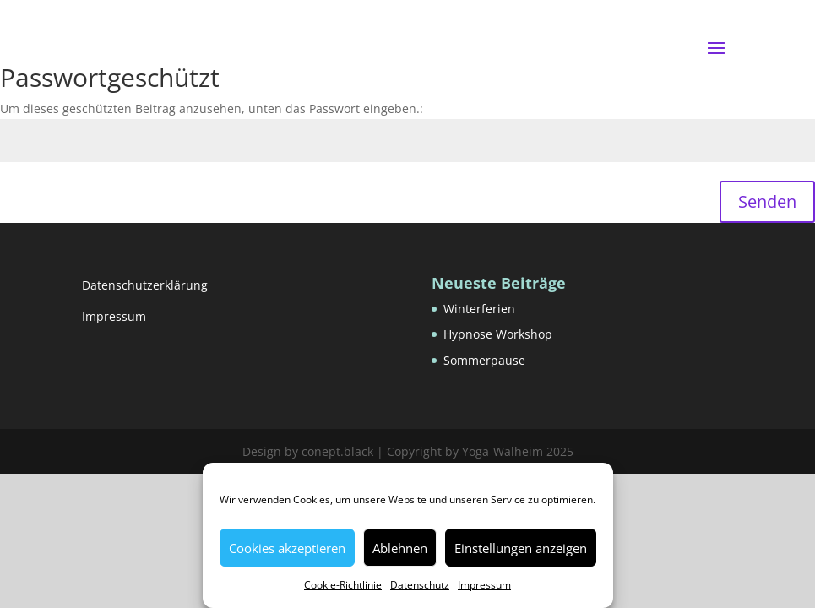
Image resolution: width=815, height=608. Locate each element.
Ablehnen (399, 548)
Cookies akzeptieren (287, 548)
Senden (767, 201)
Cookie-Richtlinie (343, 585)
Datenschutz (419, 585)
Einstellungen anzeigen (520, 548)
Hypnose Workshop (497, 334)
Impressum (484, 585)
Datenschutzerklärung (145, 285)
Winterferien (479, 309)
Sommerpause (484, 360)
